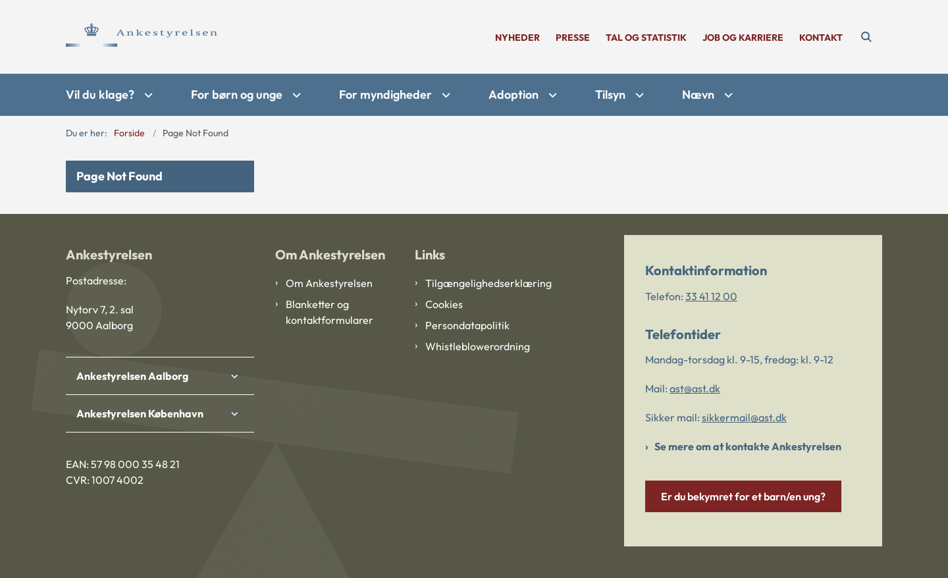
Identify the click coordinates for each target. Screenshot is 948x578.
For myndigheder (385, 94)
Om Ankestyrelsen (329, 283)
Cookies (444, 304)
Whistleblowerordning (477, 346)
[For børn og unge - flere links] (294, 95)
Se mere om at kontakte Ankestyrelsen (747, 446)
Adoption (513, 94)
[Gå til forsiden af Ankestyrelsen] (141, 37)
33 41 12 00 (711, 296)
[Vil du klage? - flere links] (146, 95)
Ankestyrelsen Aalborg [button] (132, 375)
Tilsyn (610, 94)
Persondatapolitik (467, 325)
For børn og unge (236, 94)
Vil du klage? (100, 94)
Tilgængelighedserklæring (479, 283)
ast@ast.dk (695, 388)
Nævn (698, 94)
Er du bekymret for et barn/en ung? (743, 496)
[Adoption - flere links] (551, 95)
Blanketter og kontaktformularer (329, 312)
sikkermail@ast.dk (744, 417)
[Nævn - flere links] (726, 95)
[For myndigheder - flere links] (444, 95)
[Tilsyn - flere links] (637, 95)
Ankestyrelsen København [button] (139, 413)
